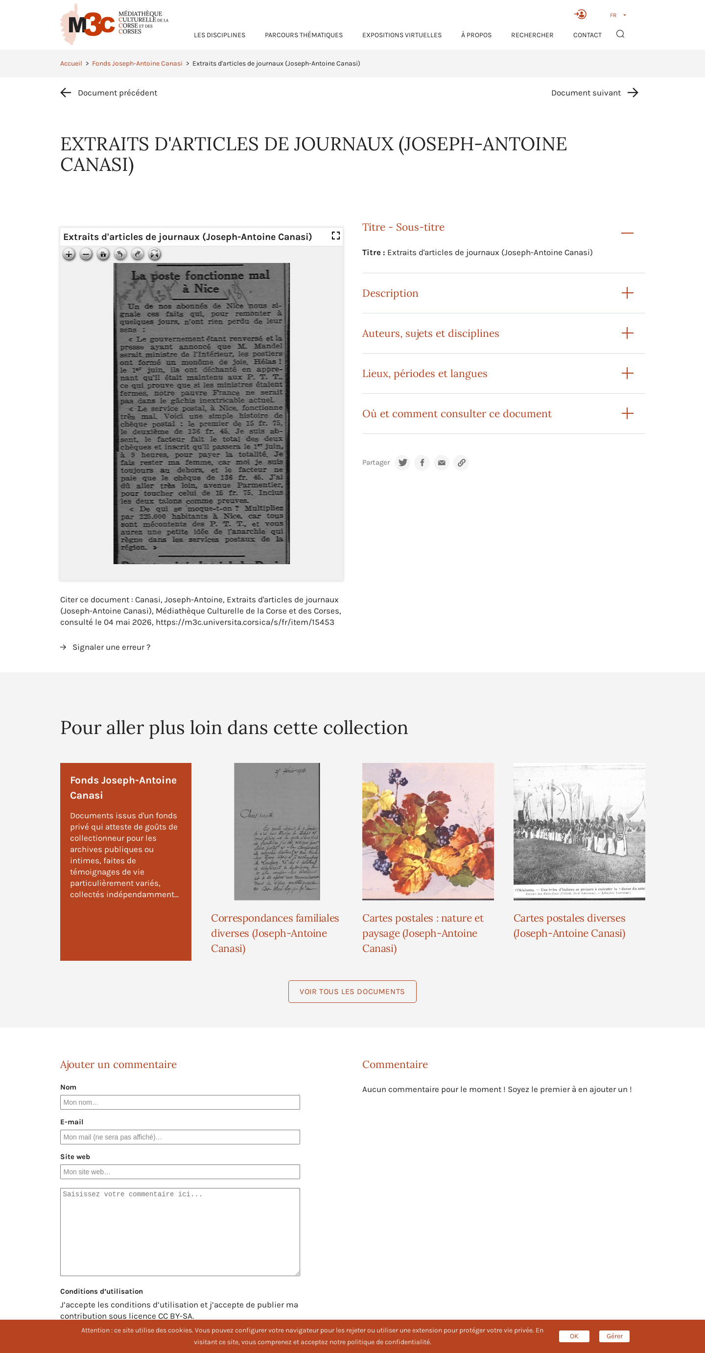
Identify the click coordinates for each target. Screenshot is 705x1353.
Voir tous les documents (352, 991)
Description (390, 293)
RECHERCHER (532, 35)
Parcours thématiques (304, 35)
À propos (476, 35)
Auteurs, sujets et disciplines (430, 333)
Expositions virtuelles (402, 35)
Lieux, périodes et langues (425, 373)
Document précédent (117, 92)
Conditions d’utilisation (101, 1291)
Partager (376, 462)
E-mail (72, 1121)
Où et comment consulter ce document (457, 413)
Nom (68, 1087)
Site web (75, 1156)
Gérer (615, 1336)
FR (613, 15)
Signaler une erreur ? (111, 647)
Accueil (71, 63)
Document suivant (586, 92)
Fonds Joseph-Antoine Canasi (137, 63)
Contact (587, 35)
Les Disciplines (219, 35)
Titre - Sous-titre (403, 227)
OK (574, 1336)
